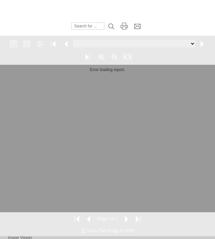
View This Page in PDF (107, 230)
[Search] (87, 26)
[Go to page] (134, 44)
